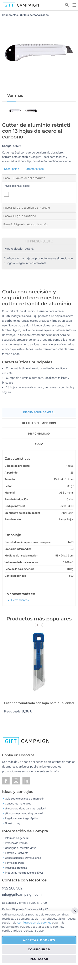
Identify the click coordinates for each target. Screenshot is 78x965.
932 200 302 (12, 888)
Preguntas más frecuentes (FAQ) (24, 872)
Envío (39, 444)
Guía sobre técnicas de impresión (24, 798)
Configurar (39, 949)
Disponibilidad (39, 433)
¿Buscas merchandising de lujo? (24, 813)
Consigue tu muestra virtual (21, 847)
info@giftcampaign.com (22, 894)
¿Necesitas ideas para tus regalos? (25, 808)
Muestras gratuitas (16, 867)
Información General (39, 412)
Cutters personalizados (34, 15)
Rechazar (39, 958)
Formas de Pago (14, 862)
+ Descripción (10, 168)
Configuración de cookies (34, 922)
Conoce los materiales (18, 803)
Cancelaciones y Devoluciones (23, 857)
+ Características (33, 168)
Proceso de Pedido (16, 842)
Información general (16, 837)
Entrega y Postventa (16, 852)
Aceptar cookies (39, 940)
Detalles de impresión (39, 423)
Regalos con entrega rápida (21, 818)
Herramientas (10, 15)
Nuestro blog (12, 823)
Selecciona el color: (17, 185)
